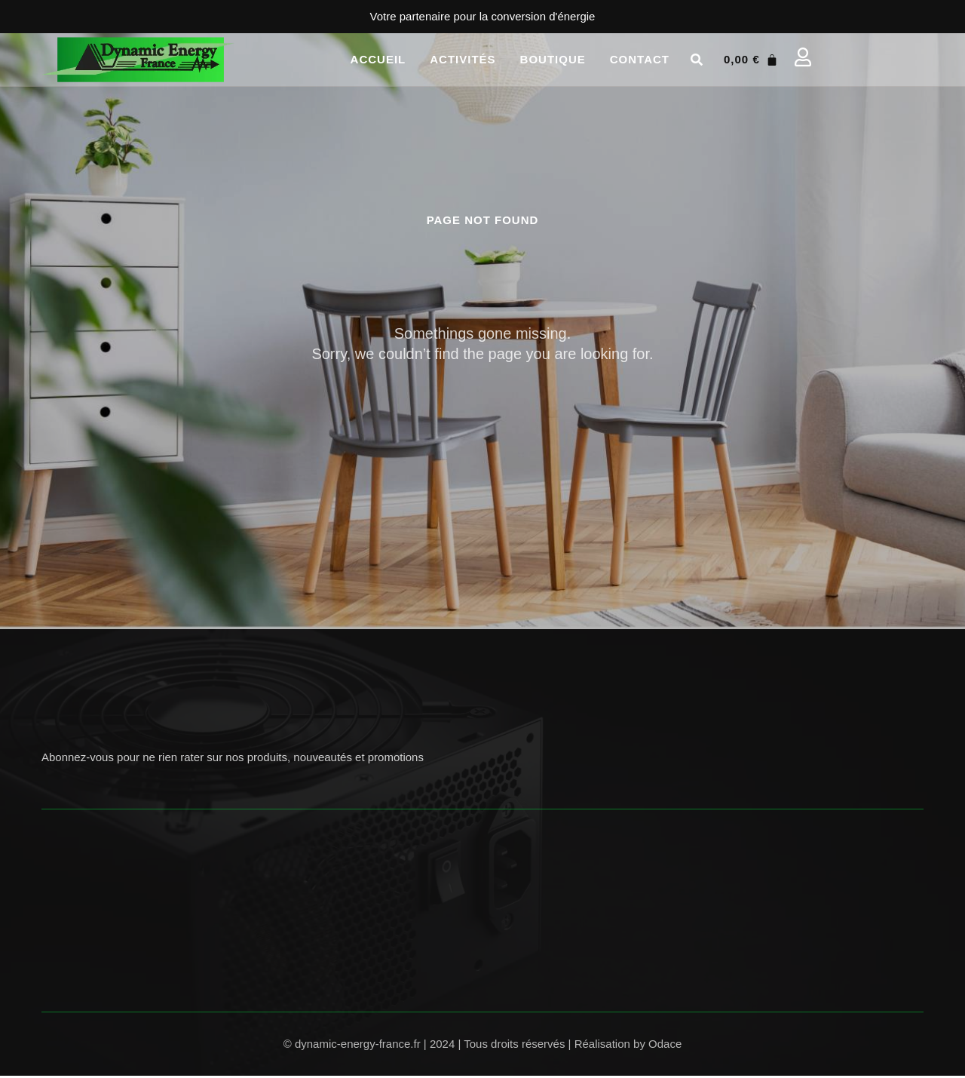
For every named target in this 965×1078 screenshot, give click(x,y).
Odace (665, 1046)
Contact (639, 59)
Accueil (378, 59)
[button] (697, 60)
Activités (462, 59)
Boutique (553, 59)
